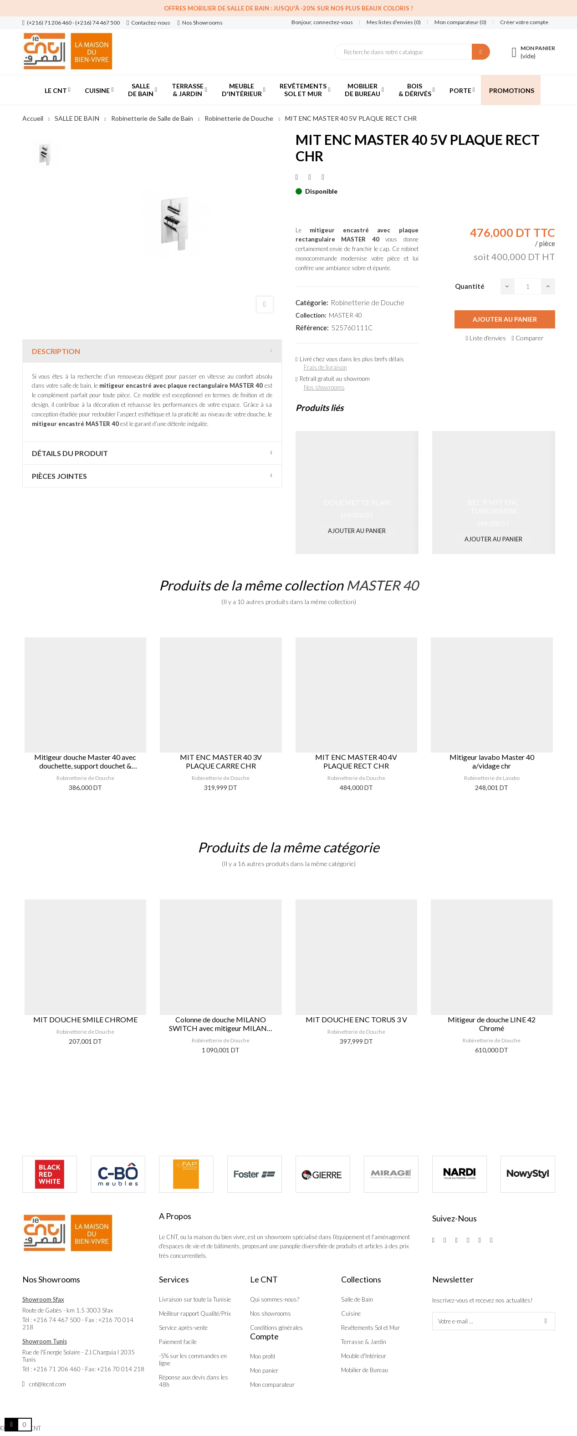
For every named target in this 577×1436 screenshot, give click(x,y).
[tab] (152, 351)
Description (56, 351)
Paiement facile (178, 1341)
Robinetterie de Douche (367, 302)
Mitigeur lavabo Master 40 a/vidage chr (491, 761)
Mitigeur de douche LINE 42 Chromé (492, 1023)
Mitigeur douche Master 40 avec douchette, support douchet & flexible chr (85, 761)
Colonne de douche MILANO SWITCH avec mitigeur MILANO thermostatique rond (221, 1023)
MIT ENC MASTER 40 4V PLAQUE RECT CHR (356, 761)
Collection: (311, 315)
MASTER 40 (345, 315)
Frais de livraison (325, 367)
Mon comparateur (272, 1384)
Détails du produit (70, 453)
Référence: (312, 327)
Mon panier (264, 1370)
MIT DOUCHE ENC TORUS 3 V (356, 1019)
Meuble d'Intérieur (363, 1355)
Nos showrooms (324, 387)
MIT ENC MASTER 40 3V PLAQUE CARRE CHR (221, 761)
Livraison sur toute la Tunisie (195, 1299)
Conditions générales (276, 1327)
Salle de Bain (357, 1299)
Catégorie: (312, 302)
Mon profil (262, 1356)
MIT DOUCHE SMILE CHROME (85, 1019)
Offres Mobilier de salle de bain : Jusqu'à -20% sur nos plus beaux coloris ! (288, 8)
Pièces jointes (59, 476)
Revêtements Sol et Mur (370, 1327)
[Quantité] (527, 286)
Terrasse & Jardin (363, 1341)
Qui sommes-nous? (274, 1299)
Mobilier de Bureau (364, 1370)
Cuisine (351, 1313)
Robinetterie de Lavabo (492, 777)
